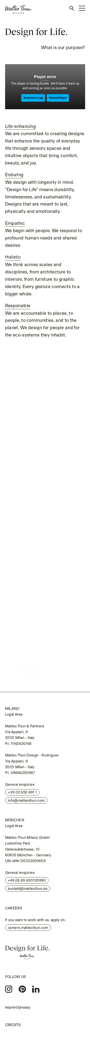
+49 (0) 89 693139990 (27, 880)
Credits (13, 1025)
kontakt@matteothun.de (27, 888)
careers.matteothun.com (28, 927)
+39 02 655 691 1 (22, 792)
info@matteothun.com (26, 800)
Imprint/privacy (17, 1007)
